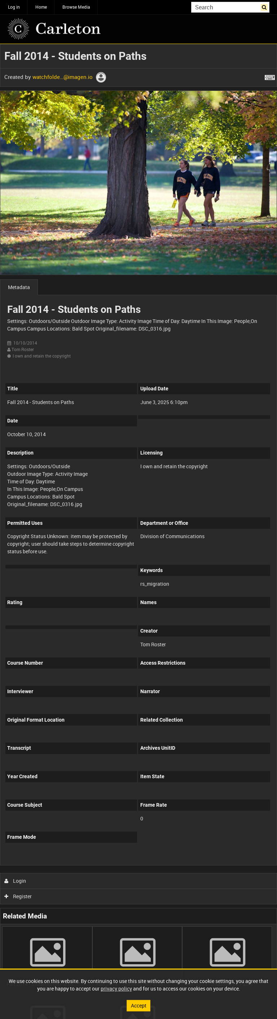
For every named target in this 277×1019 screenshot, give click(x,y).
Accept (138, 1005)
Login (15, 880)
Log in (14, 7)
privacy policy (116, 988)
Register (18, 896)
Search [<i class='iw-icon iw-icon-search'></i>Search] (265, 6)
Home (41, 7)
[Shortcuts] (270, 76)
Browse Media (76, 7)
